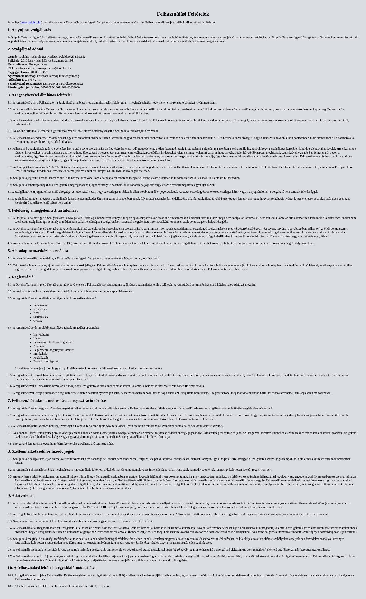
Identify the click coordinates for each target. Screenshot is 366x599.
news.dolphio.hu (31, 22)
